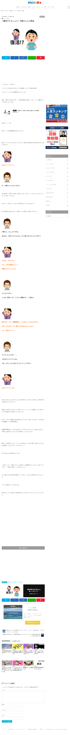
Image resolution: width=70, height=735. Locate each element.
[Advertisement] (23, 73)
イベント (49, 165)
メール (3, 713)
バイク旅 (49, 180)
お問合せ (41, 732)
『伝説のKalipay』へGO (32, 625)
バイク (33, 10)
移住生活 (18, 10)
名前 (3, 708)
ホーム (4, 732)
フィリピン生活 (19, 585)
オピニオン (38, 10)
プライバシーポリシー (21, 732)
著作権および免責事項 (32, 732)
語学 (45, 10)
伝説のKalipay (11, 732)
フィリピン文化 (23, 10)
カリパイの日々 (55, 732)
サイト (3, 718)
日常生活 (29, 10)
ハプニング (11, 585)
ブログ (49, 10)
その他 (52, 10)
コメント (4, 693)
